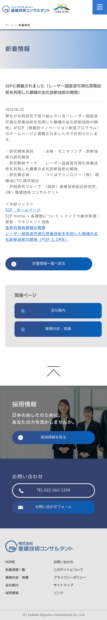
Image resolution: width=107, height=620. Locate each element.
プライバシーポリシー (70, 577)
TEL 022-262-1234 (44, 490)
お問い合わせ (63, 562)
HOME (10, 562)
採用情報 (12, 593)
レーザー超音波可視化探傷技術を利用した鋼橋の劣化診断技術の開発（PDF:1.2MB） (51, 237)
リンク (59, 593)
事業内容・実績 (46, 329)
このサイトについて (68, 569)
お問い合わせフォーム (45, 507)
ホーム (9, 25)
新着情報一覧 (15, 569)
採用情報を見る (42, 437)
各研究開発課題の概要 (25, 228)
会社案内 (43, 311)
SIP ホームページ (23, 210)
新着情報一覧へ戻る (38, 264)
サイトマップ (63, 585)
